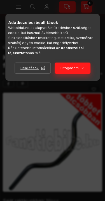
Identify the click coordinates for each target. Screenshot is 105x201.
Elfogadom (69, 68)
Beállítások (29, 68)
